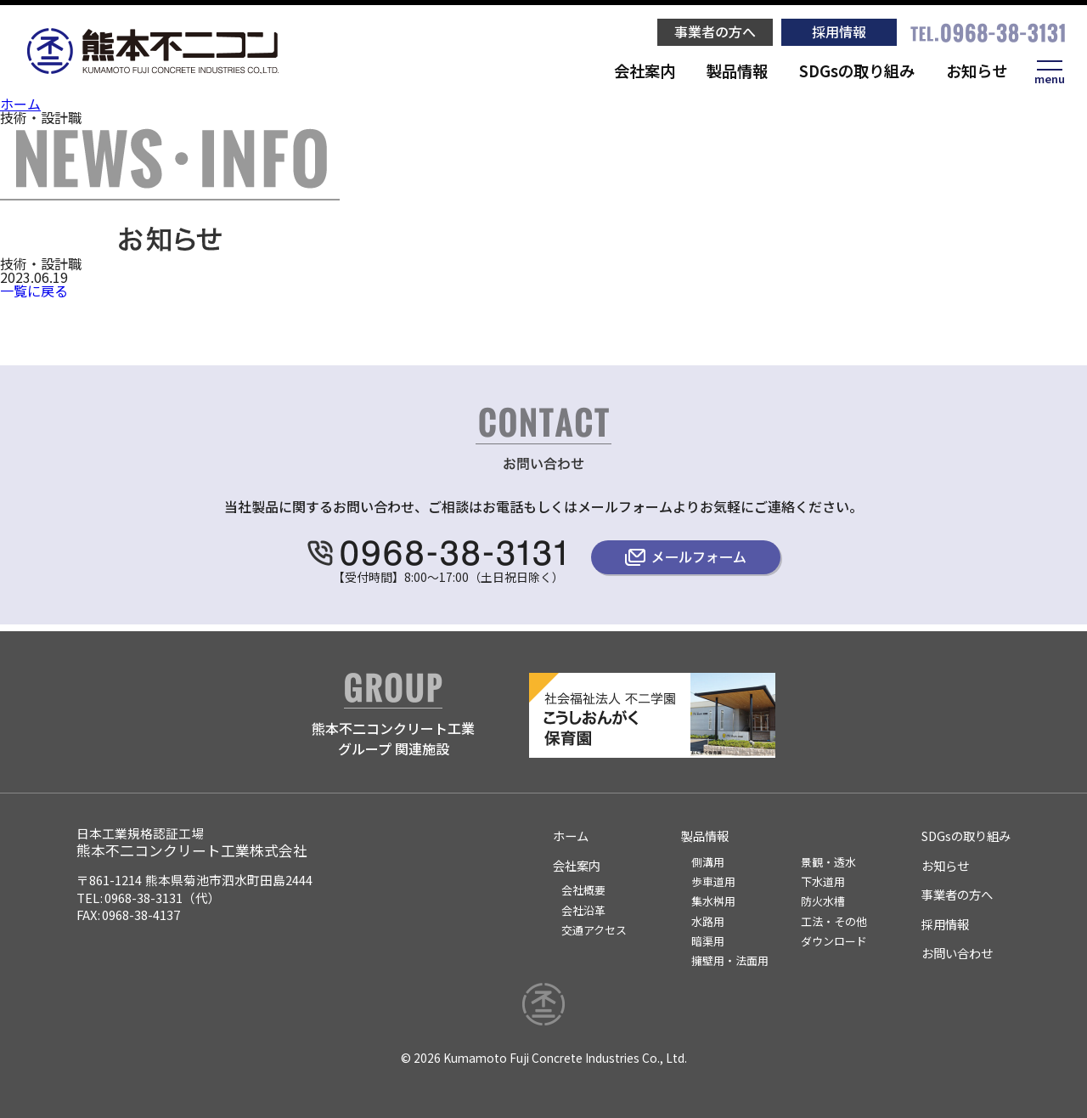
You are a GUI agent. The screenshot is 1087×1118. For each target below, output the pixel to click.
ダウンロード (834, 941)
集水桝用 (713, 901)
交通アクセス (594, 930)
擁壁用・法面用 (730, 960)
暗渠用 (707, 941)
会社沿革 (583, 910)
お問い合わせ (957, 953)
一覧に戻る (34, 290)
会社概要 (583, 890)
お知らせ (976, 70)
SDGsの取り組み (857, 70)
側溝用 (707, 862)
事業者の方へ (715, 31)
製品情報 (737, 70)
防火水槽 (823, 901)
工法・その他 (834, 921)
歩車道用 (713, 881)
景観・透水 (828, 862)
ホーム (20, 103)
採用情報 (839, 31)
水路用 (707, 921)
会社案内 (644, 70)
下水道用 (823, 881)
